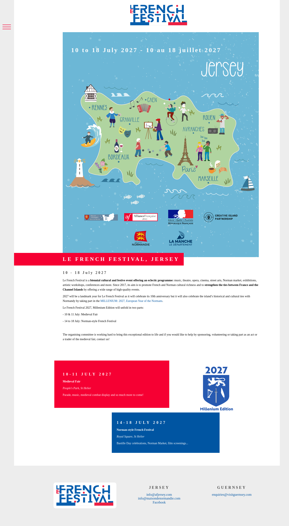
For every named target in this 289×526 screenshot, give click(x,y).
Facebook (159, 502)
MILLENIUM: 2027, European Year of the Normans (131, 301)
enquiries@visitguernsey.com (231, 494)
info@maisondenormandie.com (159, 498)
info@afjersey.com (159, 494)
